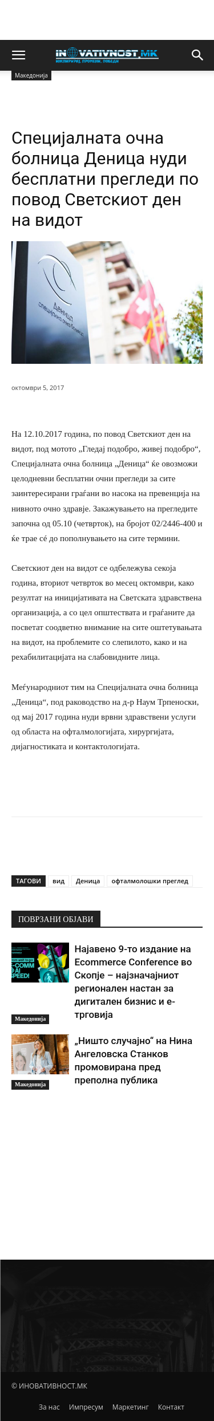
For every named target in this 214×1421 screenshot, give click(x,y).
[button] (18, 55)
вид (58, 880)
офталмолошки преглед (149, 880)
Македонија (30, 1019)
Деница (88, 880)
